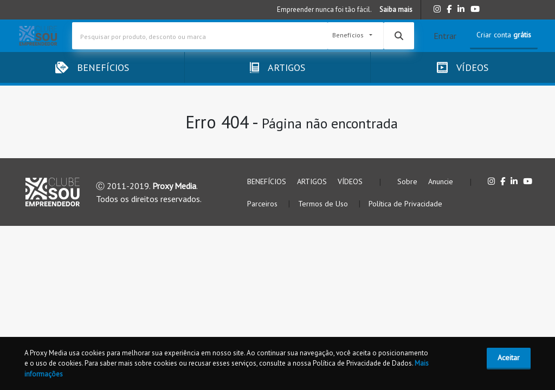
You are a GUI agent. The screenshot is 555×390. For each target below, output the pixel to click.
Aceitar (509, 357)
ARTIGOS (312, 181)
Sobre (407, 181)
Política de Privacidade (405, 204)
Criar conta (503, 35)
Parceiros (263, 204)
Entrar (445, 35)
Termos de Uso (324, 204)
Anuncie (440, 181)
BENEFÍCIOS (266, 181)
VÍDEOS (350, 181)
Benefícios (348, 35)
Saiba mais (395, 9)
